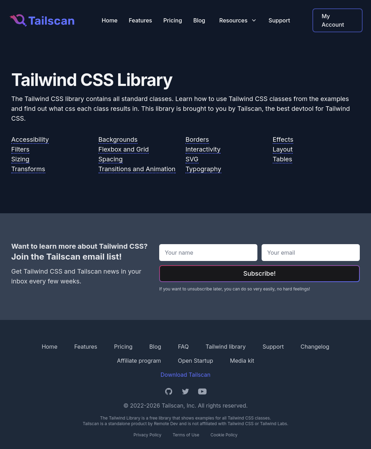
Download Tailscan (185, 374)
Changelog (315, 346)
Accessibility (30, 139)
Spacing (111, 159)
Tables (282, 159)
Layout (283, 149)
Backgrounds (118, 139)
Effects (283, 139)
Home (109, 20)
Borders (197, 139)
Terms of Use (186, 434)
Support (279, 20)
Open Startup (195, 360)
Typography (203, 169)
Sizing (20, 159)
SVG (192, 159)
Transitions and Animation (137, 169)
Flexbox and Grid (124, 149)
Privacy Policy (147, 434)
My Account (333, 20)
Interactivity (203, 149)
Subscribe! (259, 273)
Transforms (28, 169)
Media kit (242, 360)
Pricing (172, 20)
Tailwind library (225, 346)
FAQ (183, 346)
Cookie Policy (223, 434)
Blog (199, 20)
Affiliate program (139, 360)
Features (140, 20)
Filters (20, 149)
